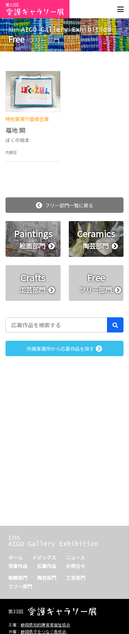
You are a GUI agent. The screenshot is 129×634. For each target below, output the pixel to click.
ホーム (15, 557)
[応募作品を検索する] (56, 324)
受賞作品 (18, 565)
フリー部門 (20, 586)
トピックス (44, 557)
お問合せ (75, 565)
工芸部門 (75, 577)
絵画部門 (18, 577)
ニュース (75, 557)
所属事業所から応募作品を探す (64, 348)
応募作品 (46, 565)
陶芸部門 (46, 577)
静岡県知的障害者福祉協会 (45, 624)
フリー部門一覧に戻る (64, 205)
